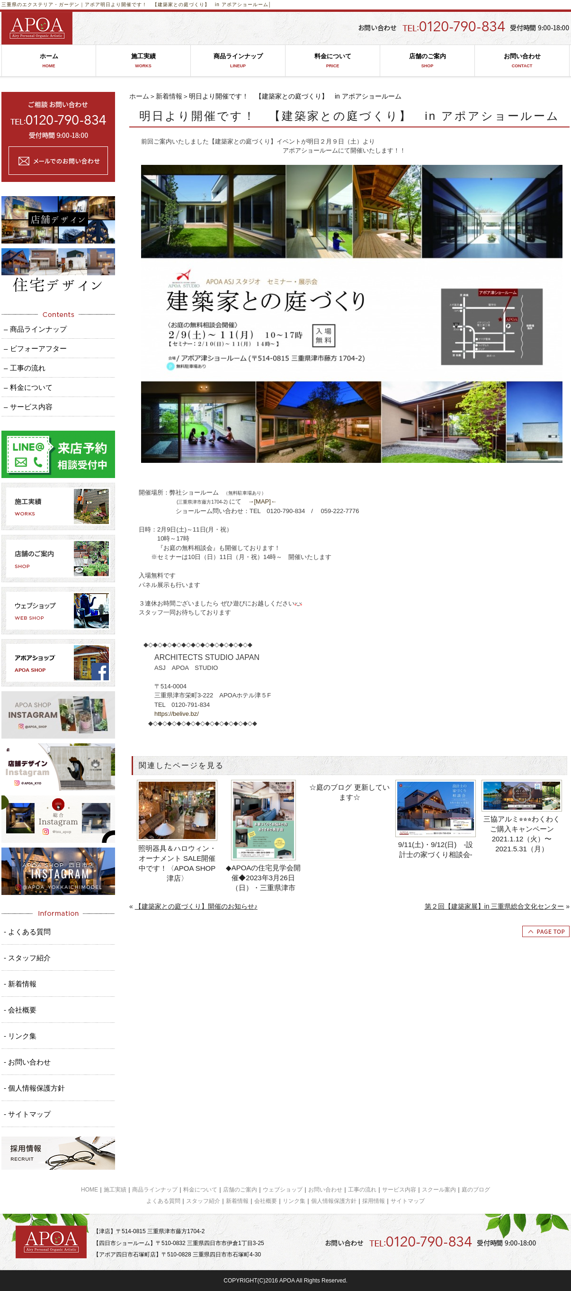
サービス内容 (399, 1189)
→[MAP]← (262, 501)
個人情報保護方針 (334, 1201)
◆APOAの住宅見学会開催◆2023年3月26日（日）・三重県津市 (263, 878)
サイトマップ (408, 1201)
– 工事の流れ (24, 368)
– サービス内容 (28, 407)
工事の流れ (362, 1189)
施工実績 (143, 61)
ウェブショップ (283, 1189)
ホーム (49, 61)
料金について (333, 61)
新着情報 (169, 96)
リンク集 (294, 1201)
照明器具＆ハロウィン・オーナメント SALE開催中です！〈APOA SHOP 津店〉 (177, 863)
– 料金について (28, 387)
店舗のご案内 (427, 61)
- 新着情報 (20, 984)
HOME (89, 1189)
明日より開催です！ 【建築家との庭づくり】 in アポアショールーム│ (186, 4)
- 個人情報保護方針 (34, 1088)
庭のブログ (476, 1189)
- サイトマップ (27, 1114)
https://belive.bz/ (176, 713)
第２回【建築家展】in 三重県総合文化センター (494, 906)
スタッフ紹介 (203, 1201)
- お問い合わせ (27, 1062)
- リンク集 (20, 1036)
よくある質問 (163, 1201)
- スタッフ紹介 (27, 958)
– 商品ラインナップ (35, 329)
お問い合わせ (522, 61)
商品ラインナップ (238, 61)
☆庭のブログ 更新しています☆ (349, 792)
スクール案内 (439, 1189)
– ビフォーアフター (35, 348)
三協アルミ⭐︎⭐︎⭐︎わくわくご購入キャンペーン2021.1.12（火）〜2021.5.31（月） (521, 834)
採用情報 (373, 1201)
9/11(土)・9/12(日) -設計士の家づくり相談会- (435, 849)
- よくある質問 (27, 932)
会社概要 (265, 1201)
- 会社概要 (20, 1010)
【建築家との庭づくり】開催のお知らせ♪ (196, 906)
